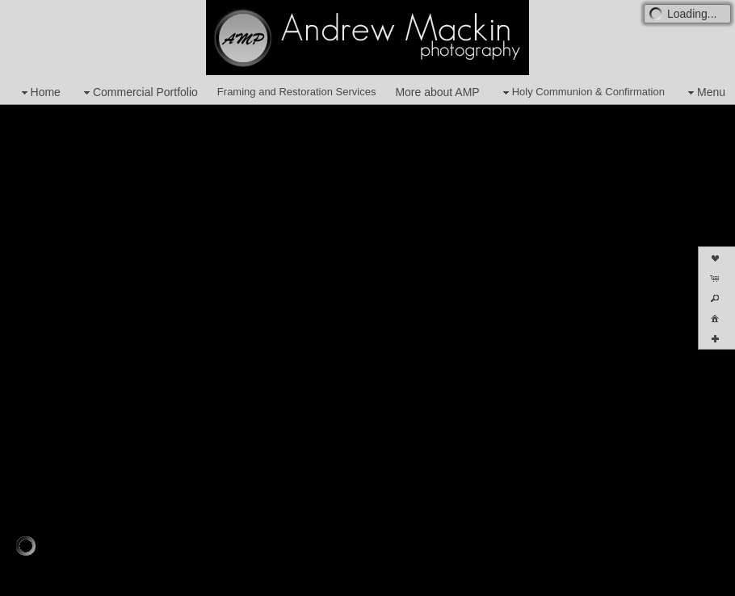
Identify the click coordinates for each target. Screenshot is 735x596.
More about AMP (437, 92)
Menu (704, 92)
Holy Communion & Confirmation (582, 92)
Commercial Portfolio (139, 92)
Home (39, 92)
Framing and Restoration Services (296, 92)
